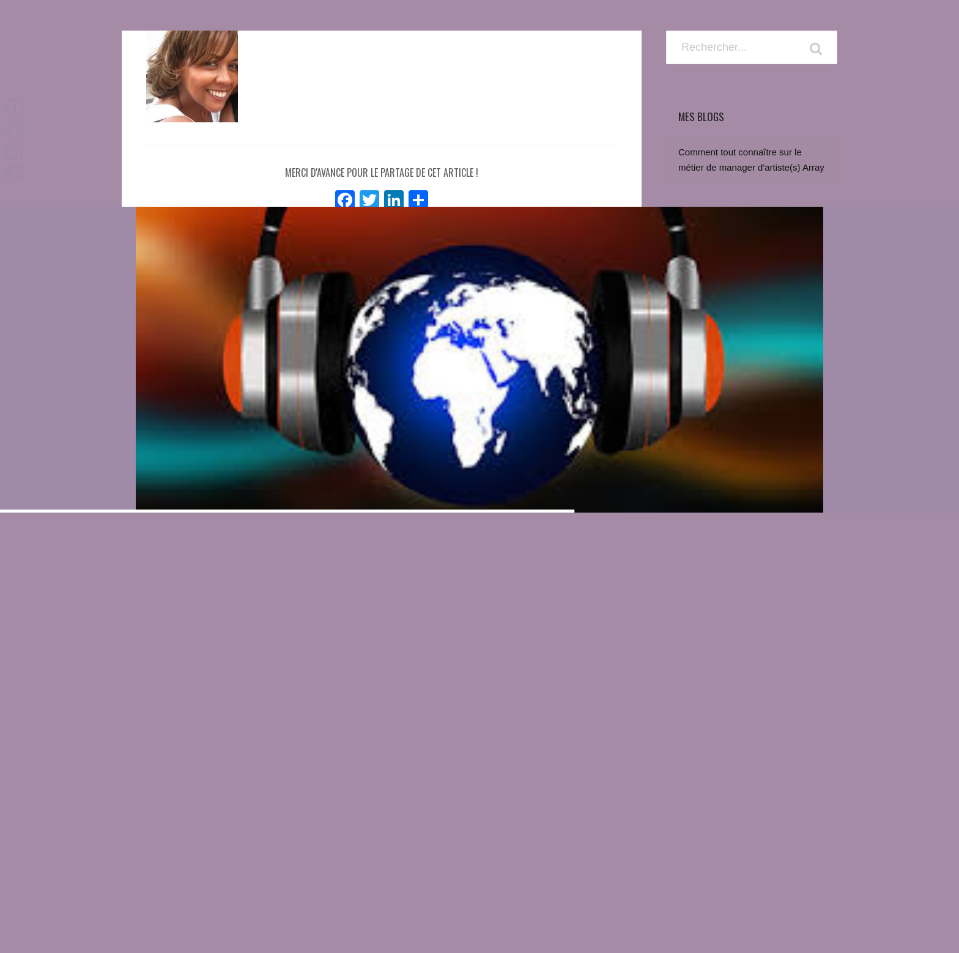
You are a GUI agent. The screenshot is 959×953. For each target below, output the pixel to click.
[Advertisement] (751, 720)
